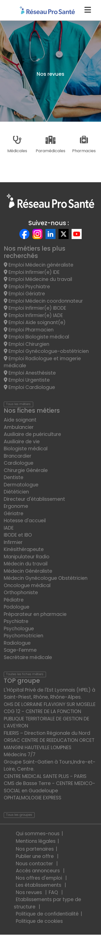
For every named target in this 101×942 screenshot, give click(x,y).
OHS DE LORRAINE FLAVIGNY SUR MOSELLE (49, 704)
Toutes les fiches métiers (24, 674)
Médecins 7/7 (19, 754)
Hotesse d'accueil (25, 520)
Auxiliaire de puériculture (32, 434)
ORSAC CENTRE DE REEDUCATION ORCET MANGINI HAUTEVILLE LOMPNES (49, 744)
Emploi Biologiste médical (36, 336)
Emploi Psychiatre (27, 286)
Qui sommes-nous (38, 833)
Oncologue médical (27, 585)
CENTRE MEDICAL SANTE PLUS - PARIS (45, 776)
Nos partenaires (35, 849)
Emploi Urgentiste (27, 380)
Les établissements (39, 885)
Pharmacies (84, 145)
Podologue (16, 607)
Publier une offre (35, 856)
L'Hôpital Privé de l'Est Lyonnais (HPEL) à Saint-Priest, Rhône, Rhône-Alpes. (49, 694)
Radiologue (17, 643)
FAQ (54, 892)
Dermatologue (21, 484)
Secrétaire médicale (28, 657)
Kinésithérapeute (24, 549)
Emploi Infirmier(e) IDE (32, 272)
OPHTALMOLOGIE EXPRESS (32, 797)
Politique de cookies (39, 921)
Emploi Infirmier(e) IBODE (35, 308)
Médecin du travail (26, 563)
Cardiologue (18, 463)
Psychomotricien (23, 635)
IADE (9, 528)
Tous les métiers (18, 404)
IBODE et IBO (18, 535)
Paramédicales (50, 145)
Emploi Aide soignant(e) (35, 322)
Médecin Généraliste (28, 571)
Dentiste (13, 477)
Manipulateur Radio (26, 556)
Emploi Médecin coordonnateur (43, 301)
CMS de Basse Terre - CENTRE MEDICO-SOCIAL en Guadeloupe (49, 787)
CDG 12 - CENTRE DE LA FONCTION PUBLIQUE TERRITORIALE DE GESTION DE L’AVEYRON (46, 718)
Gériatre (13, 513)
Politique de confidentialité (47, 913)
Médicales (17, 145)
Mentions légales (36, 841)
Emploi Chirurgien (26, 344)
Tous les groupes (19, 815)
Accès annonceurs (38, 870)
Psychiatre (16, 621)
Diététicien (16, 491)
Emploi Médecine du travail (38, 279)
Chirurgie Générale (26, 470)
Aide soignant (20, 419)
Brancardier (17, 456)
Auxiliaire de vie (22, 441)
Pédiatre (14, 599)
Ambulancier (19, 427)
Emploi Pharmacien (29, 329)
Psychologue (19, 628)
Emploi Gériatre (24, 293)
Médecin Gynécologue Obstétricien (45, 578)
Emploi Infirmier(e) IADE (33, 315)
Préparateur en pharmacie (35, 614)
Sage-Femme (20, 650)
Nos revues (29, 892)
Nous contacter (35, 863)
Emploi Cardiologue (29, 387)
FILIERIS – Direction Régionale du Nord (47, 733)
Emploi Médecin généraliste (38, 264)
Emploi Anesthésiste (30, 373)
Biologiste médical (25, 448)
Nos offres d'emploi (39, 878)
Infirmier (13, 542)
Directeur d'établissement (34, 499)
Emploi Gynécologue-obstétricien (46, 351)
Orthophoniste (21, 592)
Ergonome (16, 506)
